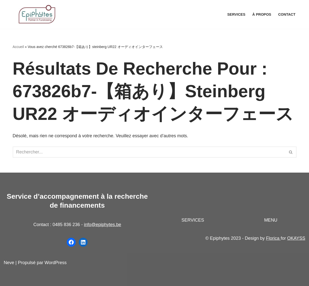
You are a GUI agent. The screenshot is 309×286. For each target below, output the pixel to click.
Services (236, 14)
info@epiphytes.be (102, 224)
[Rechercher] (149, 152)
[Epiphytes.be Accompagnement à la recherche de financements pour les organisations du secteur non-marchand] (37, 14)
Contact (286, 14)
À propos (261, 14)
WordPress (56, 262)
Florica (273, 238)
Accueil (18, 47)
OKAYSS (296, 238)
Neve (9, 262)
